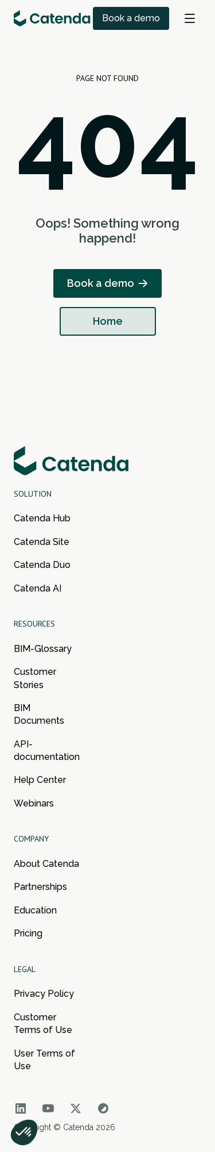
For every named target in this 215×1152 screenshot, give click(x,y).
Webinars (34, 803)
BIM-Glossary (43, 648)
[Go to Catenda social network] (21, 1108)
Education (35, 910)
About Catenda (46, 863)
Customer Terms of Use (43, 1023)
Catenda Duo (42, 564)
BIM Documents (39, 714)
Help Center (40, 779)
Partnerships (40, 886)
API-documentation (47, 750)
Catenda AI (37, 588)
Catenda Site (41, 541)
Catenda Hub (42, 518)
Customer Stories (35, 678)
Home (108, 321)
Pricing (28, 933)
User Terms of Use (44, 1060)
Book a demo (131, 18)
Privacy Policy (44, 993)
